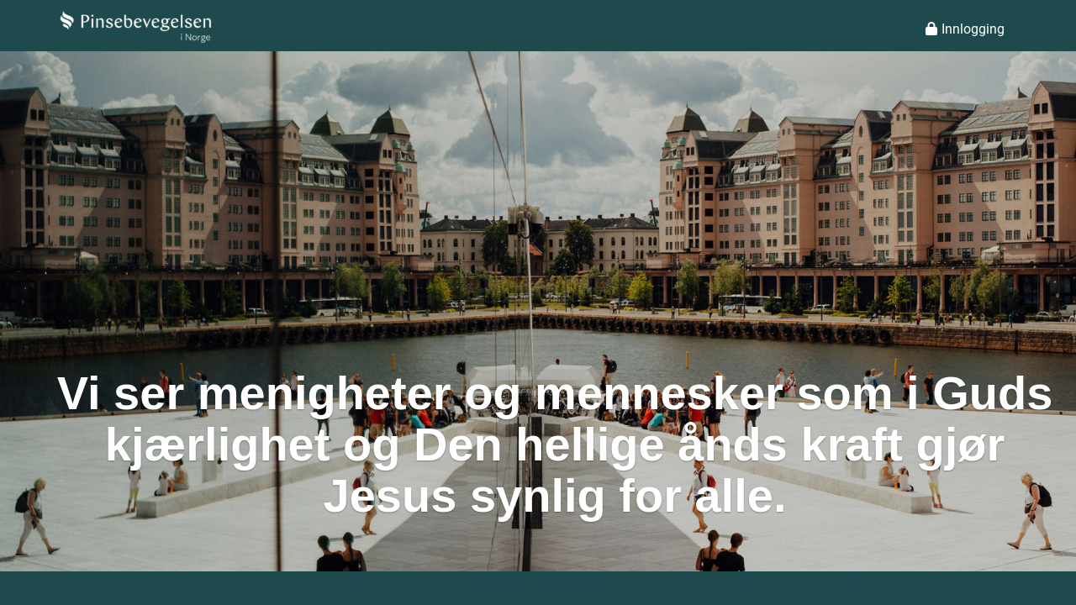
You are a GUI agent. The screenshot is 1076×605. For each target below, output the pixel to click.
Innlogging (965, 29)
